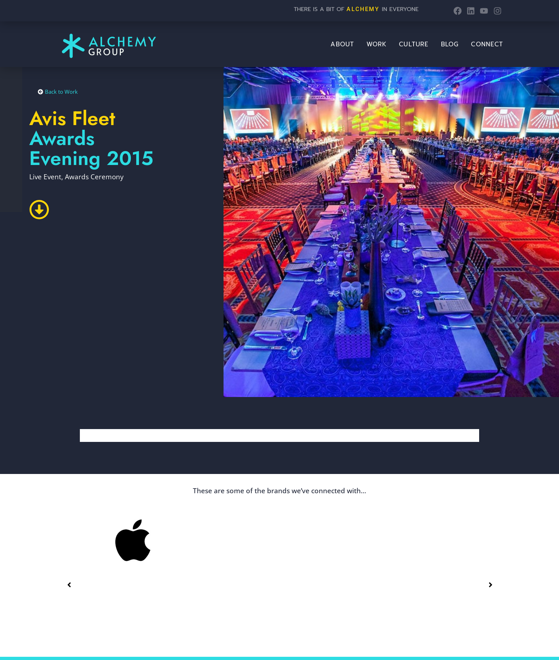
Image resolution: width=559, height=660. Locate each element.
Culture (414, 44)
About (342, 44)
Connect (487, 44)
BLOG (449, 44)
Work (376, 44)
